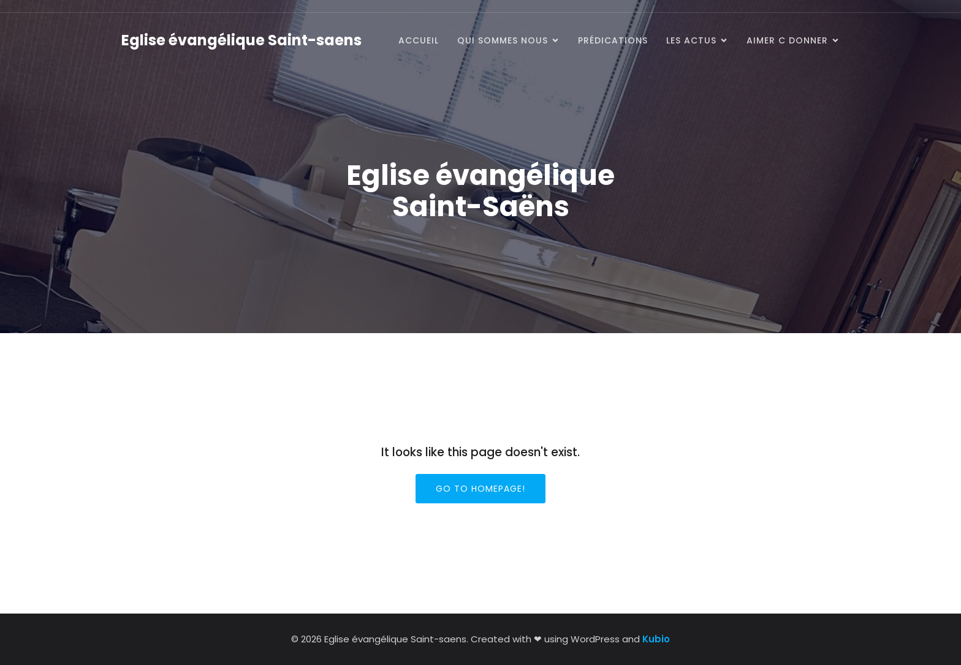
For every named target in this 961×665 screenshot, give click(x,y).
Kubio (656, 639)
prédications (613, 40)
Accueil (418, 40)
